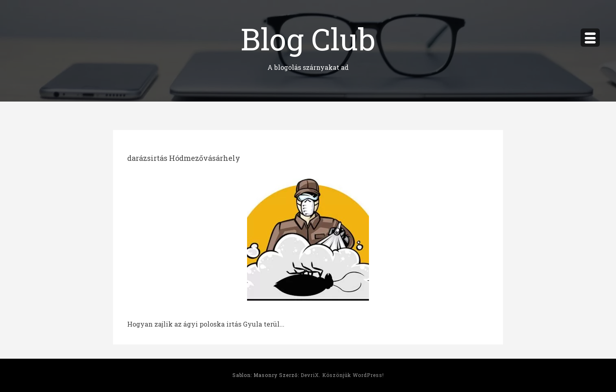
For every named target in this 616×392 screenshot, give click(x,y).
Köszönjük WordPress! (353, 375)
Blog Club (308, 38)
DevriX (310, 375)
